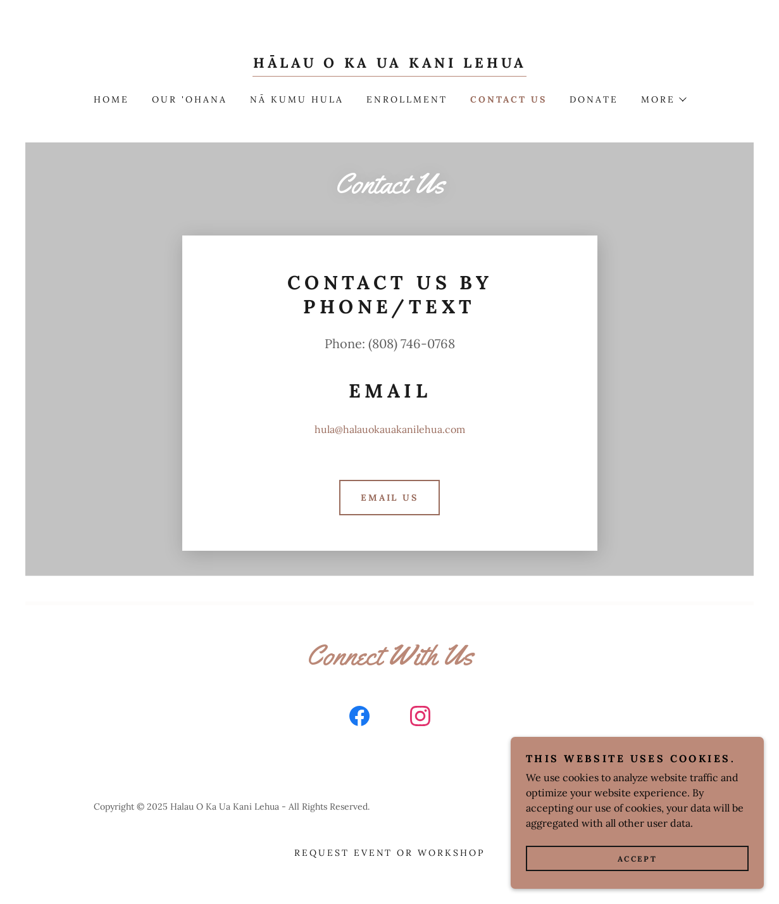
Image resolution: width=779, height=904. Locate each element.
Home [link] (111, 99)
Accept (637, 858)
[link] (389, 64)
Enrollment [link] (406, 99)
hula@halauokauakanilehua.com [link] (390, 429)
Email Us (390, 497)
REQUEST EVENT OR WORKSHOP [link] (389, 852)
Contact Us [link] (508, 99)
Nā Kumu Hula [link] (297, 99)
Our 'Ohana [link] (189, 99)
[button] (663, 99)
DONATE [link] (594, 99)
